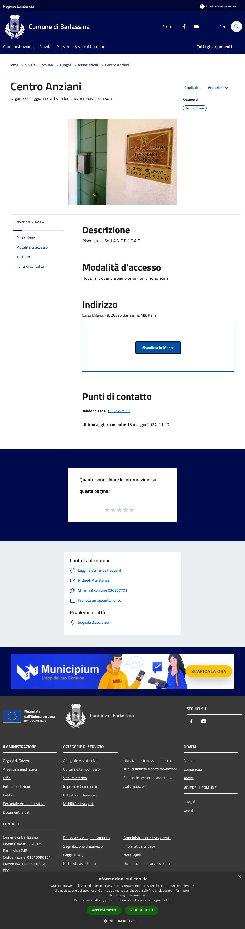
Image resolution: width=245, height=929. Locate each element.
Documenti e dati (17, 812)
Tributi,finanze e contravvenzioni (150, 769)
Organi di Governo (17, 760)
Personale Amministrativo (24, 804)
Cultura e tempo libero (81, 769)
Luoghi (65, 65)
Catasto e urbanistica (80, 795)
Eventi (189, 810)
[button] (122, 920)
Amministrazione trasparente (147, 837)
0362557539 (119, 411)
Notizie (189, 760)
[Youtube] (194, 26)
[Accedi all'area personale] (218, 6)
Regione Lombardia (18, 6)
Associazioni (88, 65)
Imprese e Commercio (80, 786)
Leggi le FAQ (73, 855)
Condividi (194, 88)
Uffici (7, 778)
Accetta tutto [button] (104, 910)
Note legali (132, 855)
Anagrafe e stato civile (81, 760)
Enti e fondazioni (16, 786)
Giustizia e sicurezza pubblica (147, 760)
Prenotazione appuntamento (86, 837)
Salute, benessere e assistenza (148, 777)
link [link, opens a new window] (168, 900)
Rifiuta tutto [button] (141, 910)
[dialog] (122, 900)
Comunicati (193, 769)
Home (13, 65)
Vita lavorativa (75, 778)
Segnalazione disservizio (83, 846)
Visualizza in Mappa (158, 347)
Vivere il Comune (39, 65)
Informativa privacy (139, 846)
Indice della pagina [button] (30, 222)
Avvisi (189, 778)
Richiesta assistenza (79, 863)
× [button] (239, 877)
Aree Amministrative (20, 769)
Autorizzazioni (135, 786)
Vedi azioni (218, 88)
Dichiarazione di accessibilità (146, 863)
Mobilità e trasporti (78, 804)
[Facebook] (182, 26)
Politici (8, 795)
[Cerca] (236, 26)
